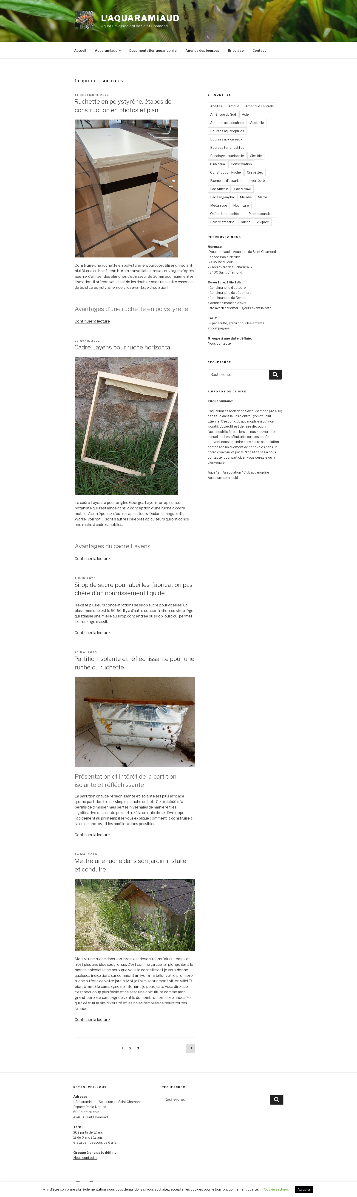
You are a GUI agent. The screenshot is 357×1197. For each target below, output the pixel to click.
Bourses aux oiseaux (226, 139)
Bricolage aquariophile (227, 156)
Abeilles (216, 106)
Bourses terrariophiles (227, 147)
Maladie (246, 197)
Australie (257, 123)
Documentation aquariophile (153, 50)
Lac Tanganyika (222, 197)
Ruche (246, 222)
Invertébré (257, 181)
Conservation (241, 164)
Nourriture (241, 205)
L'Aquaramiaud (140, 18)
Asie (245, 114)
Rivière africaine (222, 222)
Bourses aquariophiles (227, 131)
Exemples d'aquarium (226, 181)
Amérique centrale (259, 106)
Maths (263, 197)
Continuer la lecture (92, 321)
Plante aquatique (262, 214)
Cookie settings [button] (276, 1189)
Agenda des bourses (202, 50)
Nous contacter (220, 343)
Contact (259, 50)
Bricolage (236, 50)
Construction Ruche (225, 172)
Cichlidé (256, 156)
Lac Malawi (242, 189)
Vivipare (263, 222)
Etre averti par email (223, 308)
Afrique (233, 106)
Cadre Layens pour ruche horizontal (123, 347)
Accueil (80, 50)
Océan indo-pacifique (226, 214)
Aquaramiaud (108, 50)
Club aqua (217, 164)
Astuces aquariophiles (227, 123)
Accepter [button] (304, 1189)
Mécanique (218, 205)
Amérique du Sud (223, 114)
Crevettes (255, 172)
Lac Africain (219, 189)
